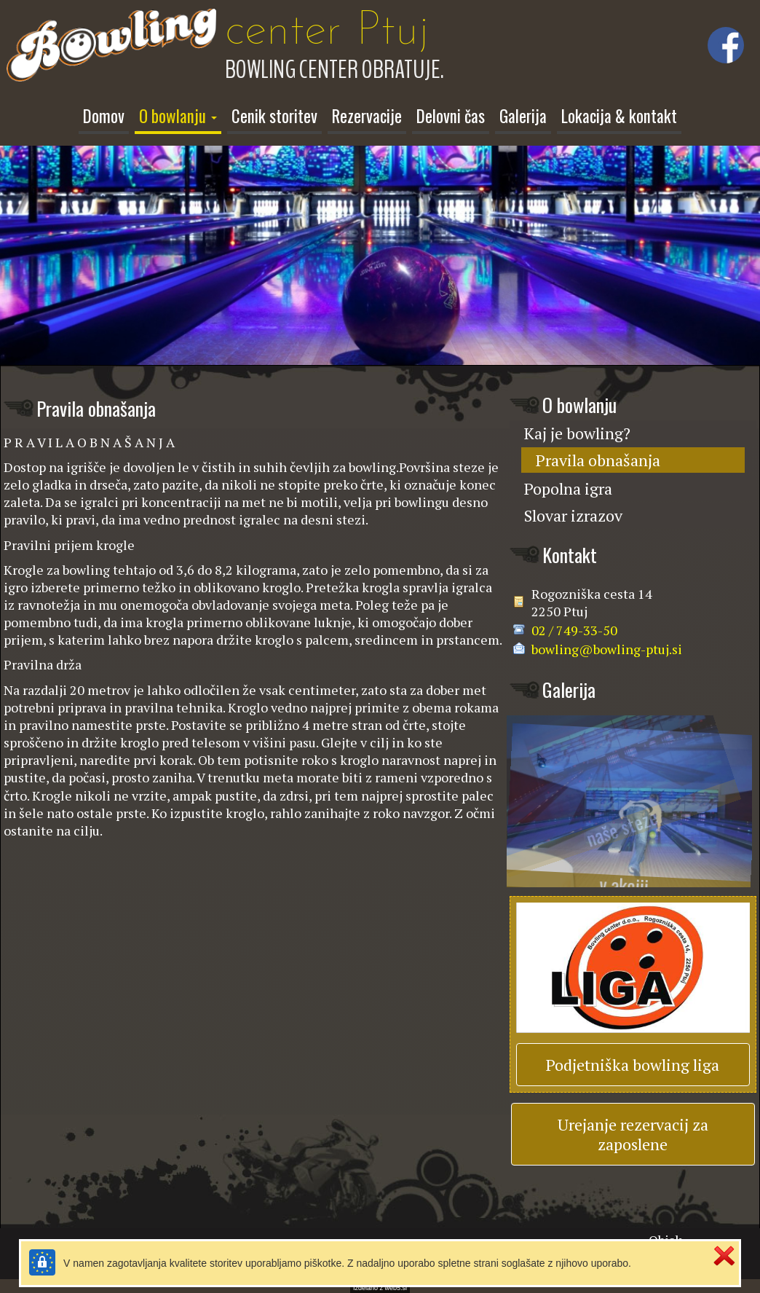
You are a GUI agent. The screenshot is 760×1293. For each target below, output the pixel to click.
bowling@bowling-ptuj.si (606, 645)
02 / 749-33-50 (574, 626)
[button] (178, 118)
